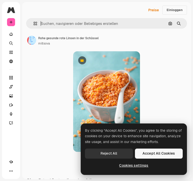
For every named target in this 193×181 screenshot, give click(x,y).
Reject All (109, 153)
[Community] (11, 61)
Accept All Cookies (158, 153)
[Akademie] (11, 162)
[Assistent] (11, 123)
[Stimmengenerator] (11, 114)
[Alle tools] (11, 78)
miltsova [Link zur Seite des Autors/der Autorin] (44, 43)
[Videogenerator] (11, 105)
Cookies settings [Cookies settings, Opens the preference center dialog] (133, 165)
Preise (153, 10)
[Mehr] (11, 171)
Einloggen (175, 10)
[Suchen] (11, 43)
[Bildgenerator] (11, 96)
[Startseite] (11, 34)
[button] (33, 23)
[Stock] (11, 52)
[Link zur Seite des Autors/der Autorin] (31, 40)
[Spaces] (11, 87)
